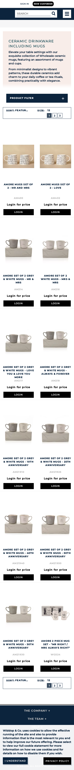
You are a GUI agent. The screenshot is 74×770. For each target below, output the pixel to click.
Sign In (24, 4)
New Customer (43, 4)
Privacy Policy (57, 761)
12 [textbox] (48, 110)
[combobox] (24, 110)
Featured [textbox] (22, 110)
